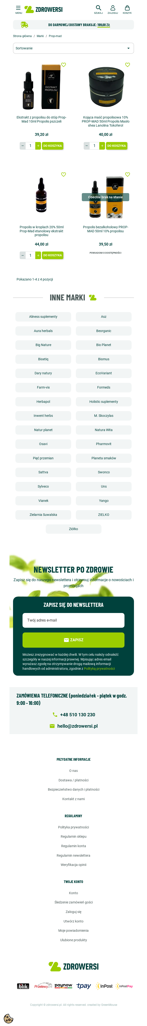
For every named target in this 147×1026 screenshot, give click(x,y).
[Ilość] (30, 146)
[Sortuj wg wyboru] (73, 48)
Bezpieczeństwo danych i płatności (73, 789)
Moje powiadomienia (73, 930)
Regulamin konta (73, 846)
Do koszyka (52, 145)
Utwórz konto (73, 921)
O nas (73, 771)
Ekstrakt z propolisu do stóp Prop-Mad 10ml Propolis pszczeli (41, 119)
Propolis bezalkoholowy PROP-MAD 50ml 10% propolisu (105, 229)
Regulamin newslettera (73, 855)
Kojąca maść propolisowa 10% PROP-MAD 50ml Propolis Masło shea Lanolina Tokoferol (105, 121)
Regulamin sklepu (74, 836)
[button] (98, 9)
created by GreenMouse (102, 1005)
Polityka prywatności (73, 827)
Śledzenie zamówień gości (74, 902)
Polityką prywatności (99, 668)
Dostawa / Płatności (73, 780)
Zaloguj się (73, 912)
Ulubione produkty (73, 940)
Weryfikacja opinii (73, 865)
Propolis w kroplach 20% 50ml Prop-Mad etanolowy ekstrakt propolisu (42, 231)
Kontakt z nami (73, 799)
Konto (73, 893)
